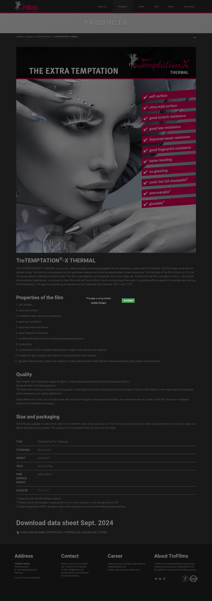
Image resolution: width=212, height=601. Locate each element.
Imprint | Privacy (98, 302)
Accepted (128, 300)
